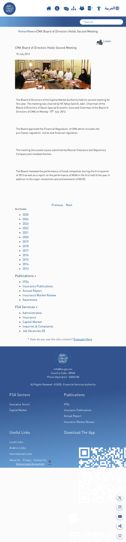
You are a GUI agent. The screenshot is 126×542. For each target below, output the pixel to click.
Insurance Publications (38, 286)
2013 (26, 268)
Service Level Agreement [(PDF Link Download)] (30, 463)
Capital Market (32, 322)
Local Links (16, 442)
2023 (26, 223)
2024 (26, 219)
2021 (26, 232)
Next (69, 205)
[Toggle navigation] (5, 21)
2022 (26, 228)
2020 (26, 237)
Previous (57, 205)
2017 (26, 250)
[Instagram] (120, 506)
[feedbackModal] (120, 535)
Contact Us (40, 460)
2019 (26, 241)
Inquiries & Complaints (38, 326)
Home (22, 31)
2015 (26, 259)
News (31, 31)
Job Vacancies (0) (34, 331)
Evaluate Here (83, 339)
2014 (26, 264)
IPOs (26, 282)
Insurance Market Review (39, 295)
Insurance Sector (19, 404)
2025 (26, 214)
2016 (26, 255)
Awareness (30, 300)
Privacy (27, 460)
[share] (120, 525)
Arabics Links (17, 447)
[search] (101, 22)
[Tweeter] (120, 497)
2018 (26, 246)
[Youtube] (120, 516)
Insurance (29, 317)
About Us (15, 460)
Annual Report (32, 291)
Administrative (32, 313)
